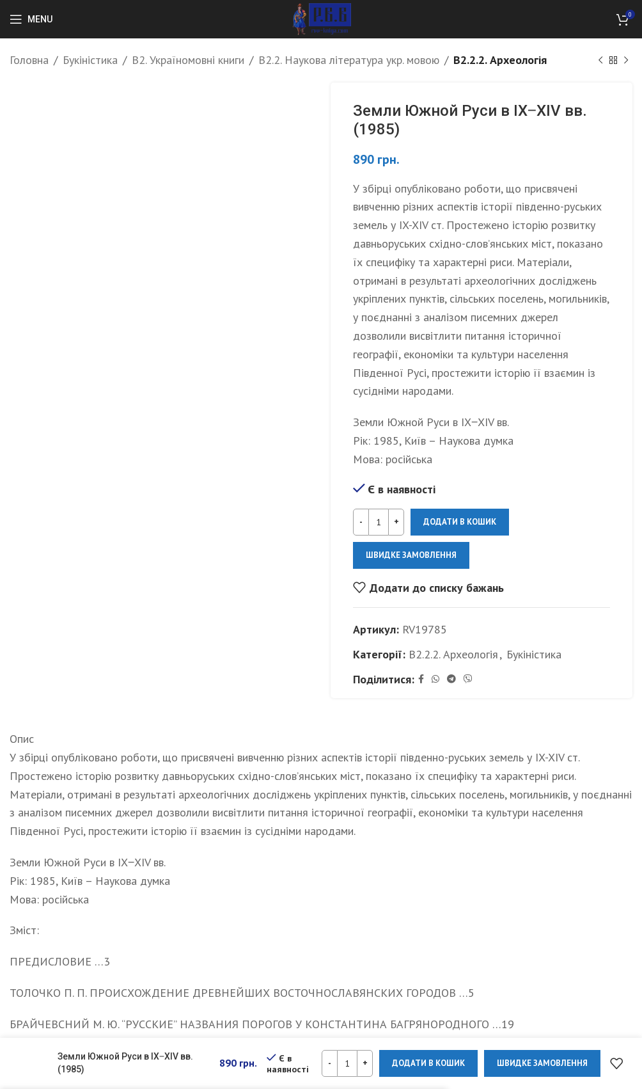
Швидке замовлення (411, 555)
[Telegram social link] (451, 679)
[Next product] (626, 60)
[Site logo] (321, 18)
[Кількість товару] (378, 522)
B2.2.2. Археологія (500, 59)
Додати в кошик (459, 521)
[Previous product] (600, 60)
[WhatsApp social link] (435, 679)
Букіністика (90, 59)
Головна (29, 59)
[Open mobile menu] (31, 19)
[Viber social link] (468, 679)
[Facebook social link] (421, 679)
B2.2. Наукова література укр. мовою (348, 59)
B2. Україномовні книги (188, 59)
